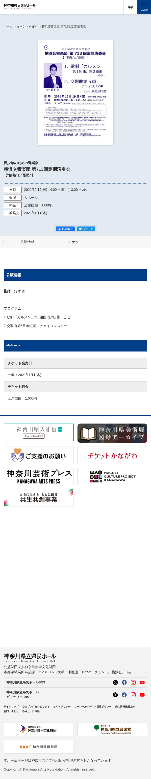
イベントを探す (27, 26)
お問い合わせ (11, 711)
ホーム (8, 26)
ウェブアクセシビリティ (36, 706)
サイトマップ (11, 706)
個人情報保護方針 (125, 706)
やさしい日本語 (31, 711)
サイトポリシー (62, 706)
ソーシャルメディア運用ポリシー (92, 706)
